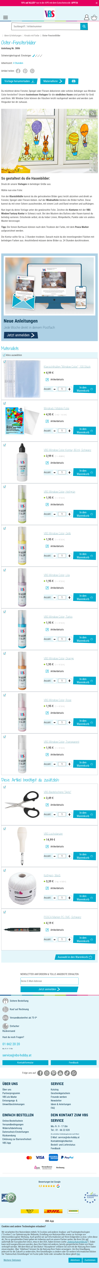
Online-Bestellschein (12, 1120)
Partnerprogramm (11, 1093)
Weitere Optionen (12, 1260)
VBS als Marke (9, 1096)
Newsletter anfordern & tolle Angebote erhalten (49, 974)
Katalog (54, 1089)
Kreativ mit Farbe (31, 35)
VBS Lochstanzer (53, 833)
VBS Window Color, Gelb (57, 533)
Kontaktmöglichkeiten (61, 1141)
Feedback (73, 1062)
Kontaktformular (25, 1062)
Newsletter (56, 1100)
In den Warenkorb (85, 389)
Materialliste (52, 81)
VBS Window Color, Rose (57, 700)
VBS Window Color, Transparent (61, 741)
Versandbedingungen (12, 1124)
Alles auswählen (14, 355)
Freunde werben (59, 1096)
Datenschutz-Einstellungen (15, 1131)
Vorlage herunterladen (19, 81)
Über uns (6, 1089)
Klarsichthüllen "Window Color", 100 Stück (67, 366)
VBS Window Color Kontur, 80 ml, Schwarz (67, 450)
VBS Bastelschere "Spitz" (57, 792)
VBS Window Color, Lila (57, 575)
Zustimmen (89, 1260)
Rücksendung (9, 1135)
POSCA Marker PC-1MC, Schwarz (62, 917)
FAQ (53, 1107)
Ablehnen (75, 1260)
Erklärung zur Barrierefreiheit (16, 1139)
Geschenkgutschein (60, 1093)
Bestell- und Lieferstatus (63, 1144)
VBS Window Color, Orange (59, 658)
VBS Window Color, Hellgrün (59, 491)
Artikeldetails (55, 379)
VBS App (6, 1142)
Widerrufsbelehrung (12, 1128)
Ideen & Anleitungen (12, 35)
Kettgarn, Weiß (52, 875)
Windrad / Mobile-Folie (56, 408)
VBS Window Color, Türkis (58, 616)
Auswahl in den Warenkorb (75, 957)
